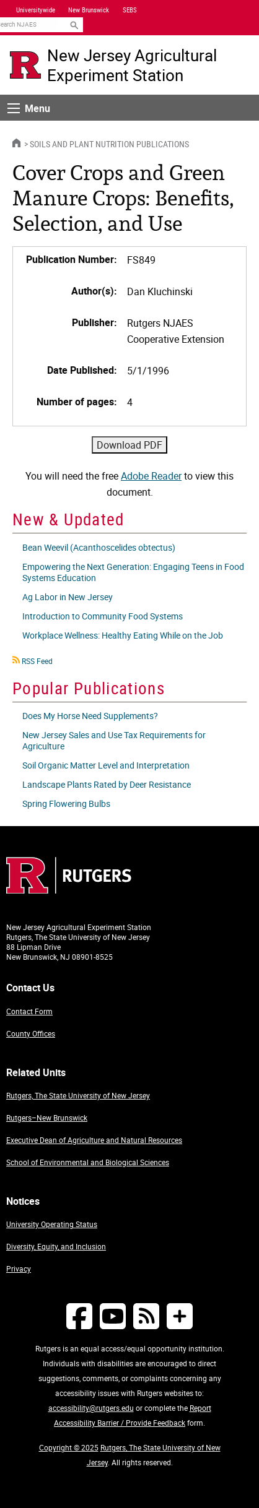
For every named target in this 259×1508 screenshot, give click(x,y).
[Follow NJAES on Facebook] (79, 1316)
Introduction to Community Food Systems (102, 616)
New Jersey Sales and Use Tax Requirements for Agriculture (114, 740)
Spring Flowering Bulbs (66, 803)
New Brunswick (88, 10)
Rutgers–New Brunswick (46, 1117)
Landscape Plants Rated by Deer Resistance (106, 784)
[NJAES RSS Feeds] (146, 1316)
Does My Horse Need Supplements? (90, 716)
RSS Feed (37, 661)
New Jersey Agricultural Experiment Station (132, 65)
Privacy (18, 1268)
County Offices (30, 1033)
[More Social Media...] (180, 1316)
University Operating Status (51, 1224)
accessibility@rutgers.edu (91, 1408)
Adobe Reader (151, 476)
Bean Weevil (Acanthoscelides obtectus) (98, 547)
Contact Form (29, 1011)
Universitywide (35, 10)
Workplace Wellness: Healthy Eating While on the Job (122, 635)
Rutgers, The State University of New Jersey (78, 1095)
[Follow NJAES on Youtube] (113, 1316)
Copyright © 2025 (69, 1447)
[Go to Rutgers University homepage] (25, 65)
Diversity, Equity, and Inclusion (56, 1246)
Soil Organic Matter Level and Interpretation (106, 765)
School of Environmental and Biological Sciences (87, 1162)
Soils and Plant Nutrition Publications (109, 144)
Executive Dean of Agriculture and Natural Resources (94, 1140)
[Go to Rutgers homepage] (68, 890)
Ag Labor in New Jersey (67, 597)
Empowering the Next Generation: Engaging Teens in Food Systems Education (133, 572)
